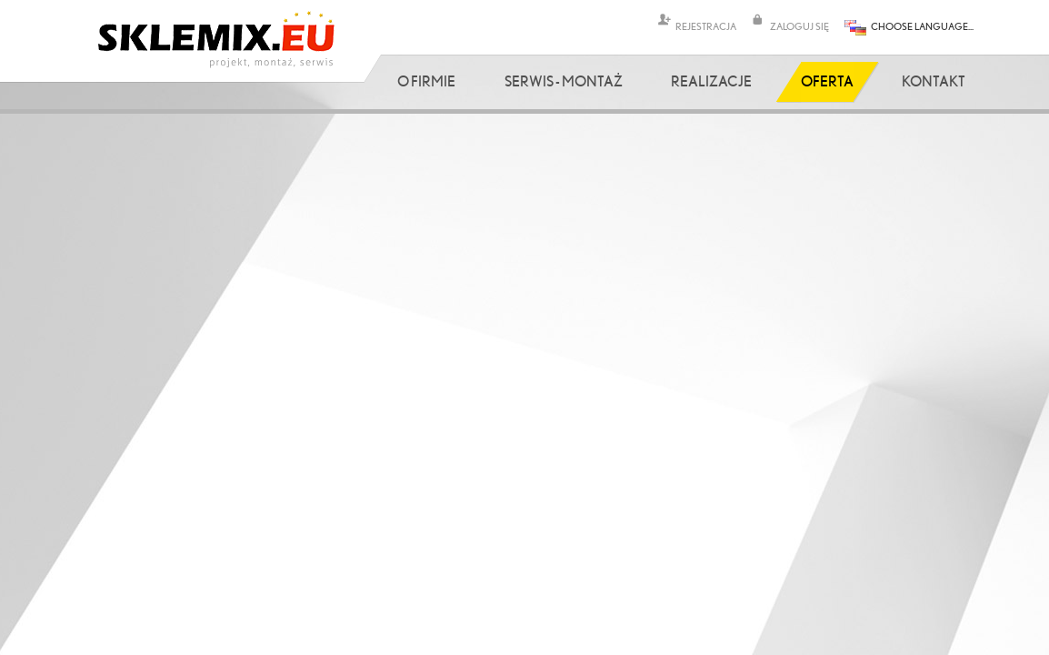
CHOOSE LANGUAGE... (922, 26)
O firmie (426, 81)
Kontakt (933, 81)
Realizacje (711, 81)
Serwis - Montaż (564, 81)
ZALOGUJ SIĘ (799, 26)
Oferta (827, 81)
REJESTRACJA (705, 26)
